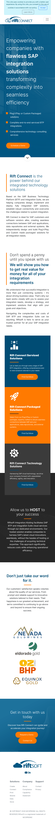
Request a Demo (26, 735)
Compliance (27, 789)
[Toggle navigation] (47, 19)
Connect (13, 789)
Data (11, 799)
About (25, 786)
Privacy (38, 789)
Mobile (12, 796)
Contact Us (27, 740)
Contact (38, 786)
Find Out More (27, 377)
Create (12, 786)
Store (12, 802)
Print (11, 793)
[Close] (43, 8)
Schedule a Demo (18, 145)
